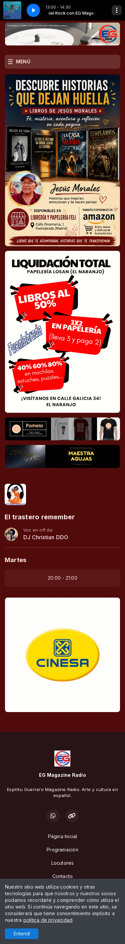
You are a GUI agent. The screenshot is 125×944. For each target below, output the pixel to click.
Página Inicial (62, 836)
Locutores (62, 863)
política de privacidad (48, 920)
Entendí (22, 933)
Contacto (62, 876)
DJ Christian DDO (45, 537)
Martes (15, 559)
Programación (62, 849)
